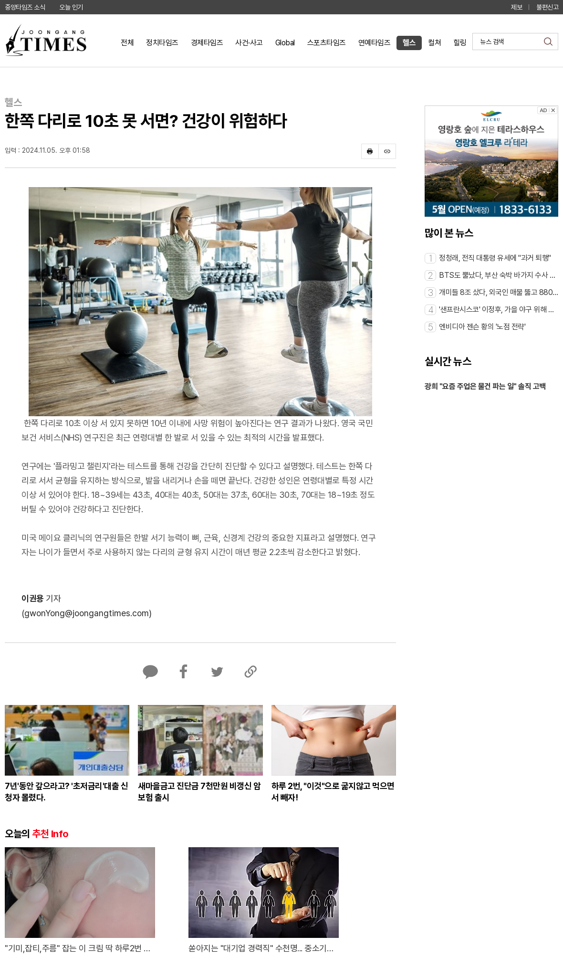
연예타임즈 (374, 42)
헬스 (409, 42)
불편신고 (547, 7)
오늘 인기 (71, 7)
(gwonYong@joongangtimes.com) (86, 613)
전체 (127, 42)
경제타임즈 (207, 42)
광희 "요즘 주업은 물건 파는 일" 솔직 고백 (485, 386)
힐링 (459, 42)
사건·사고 (249, 42)
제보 (516, 7)
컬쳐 (434, 42)
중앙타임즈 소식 (25, 7)
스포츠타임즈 (326, 42)
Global (285, 42)
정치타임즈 (162, 42)
